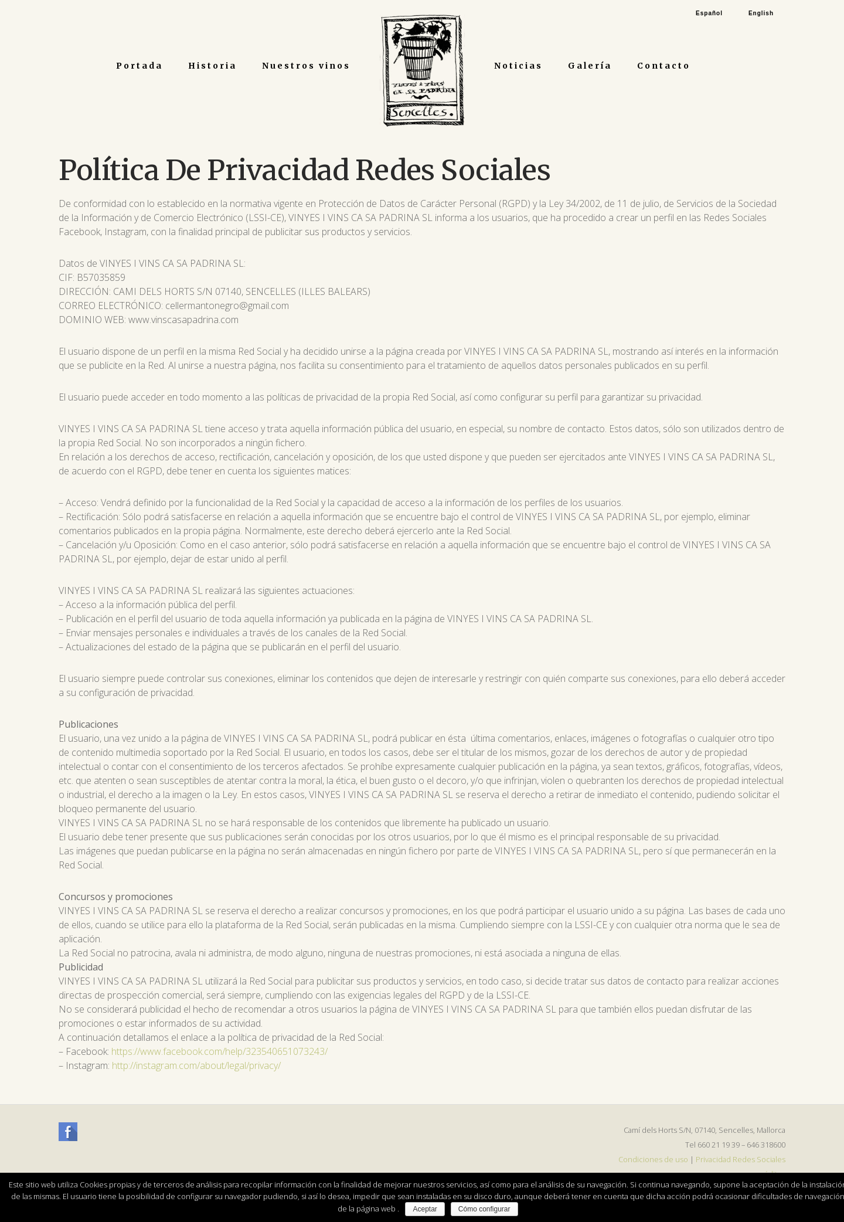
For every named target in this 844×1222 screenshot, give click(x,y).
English (761, 13)
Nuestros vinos (306, 65)
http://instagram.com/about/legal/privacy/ (196, 1065)
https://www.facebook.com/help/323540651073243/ (219, 1051)
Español (709, 13)
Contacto (663, 65)
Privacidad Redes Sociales (740, 1159)
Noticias (518, 65)
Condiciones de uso (653, 1159)
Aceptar (425, 1209)
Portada (139, 65)
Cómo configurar (484, 1209)
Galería (590, 65)
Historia (212, 65)
